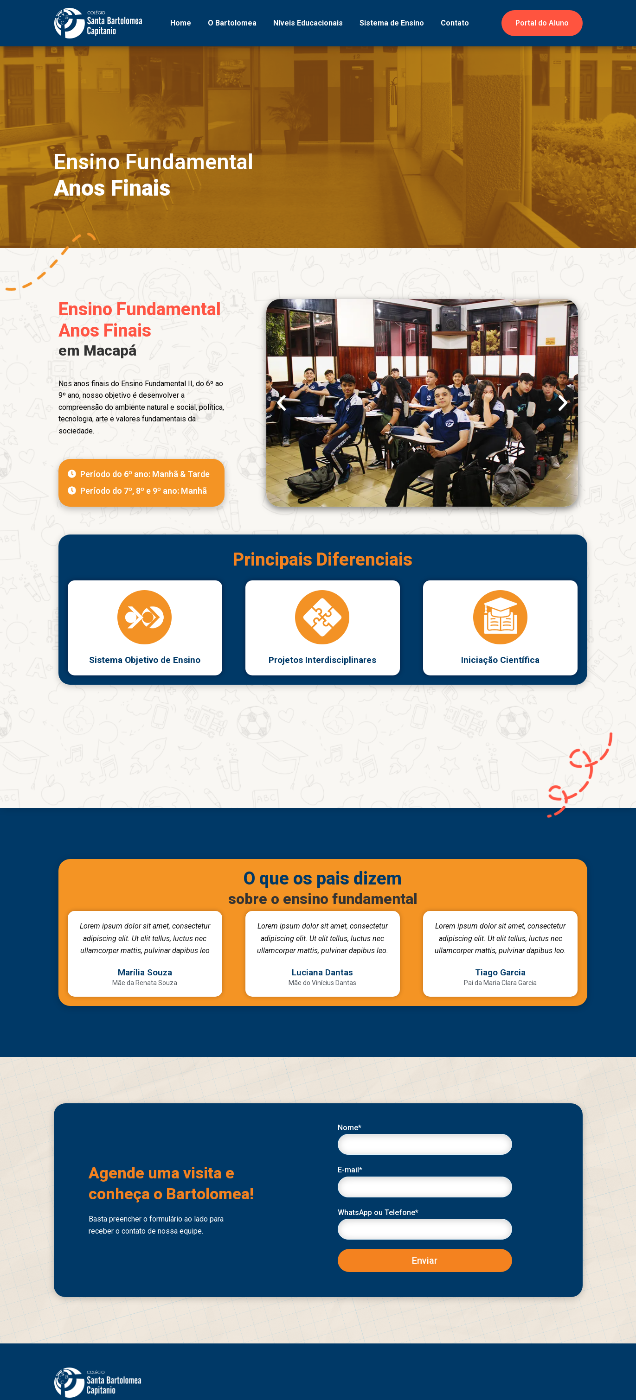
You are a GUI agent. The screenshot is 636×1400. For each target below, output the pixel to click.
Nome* (425, 1139)
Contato (455, 23)
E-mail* (425, 1181)
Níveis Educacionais (308, 23)
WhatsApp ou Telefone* (425, 1224)
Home (180, 23)
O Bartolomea (232, 23)
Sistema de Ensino (392, 23)
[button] (281, 402)
